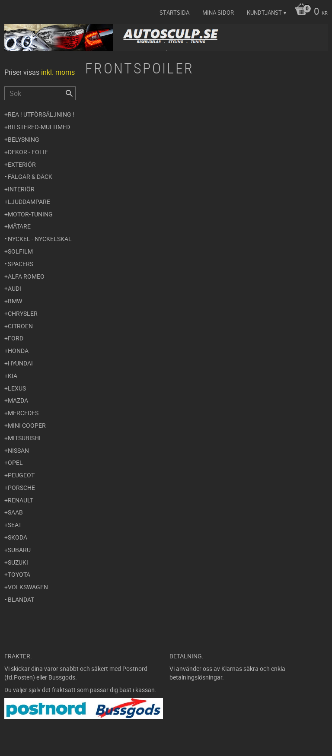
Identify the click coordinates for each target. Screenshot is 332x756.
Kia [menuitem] (12, 376)
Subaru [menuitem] (19, 550)
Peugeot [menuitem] (21, 475)
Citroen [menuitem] (20, 326)
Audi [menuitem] (14, 288)
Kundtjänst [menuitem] (264, 12)
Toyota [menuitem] (19, 574)
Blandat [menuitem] (21, 599)
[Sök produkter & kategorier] (40, 93)
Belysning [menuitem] (23, 139)
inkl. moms (58, 72)
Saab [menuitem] (15, 512)
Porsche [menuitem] (21, 487)
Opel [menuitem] (15, 462)
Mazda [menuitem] (18, 400)
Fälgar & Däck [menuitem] (30, 176)
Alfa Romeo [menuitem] (26, 276)
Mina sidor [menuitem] (218, 12)
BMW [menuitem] (15, 301)
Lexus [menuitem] (17, 388)
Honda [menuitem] (18, 350)
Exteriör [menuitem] (22, 164)
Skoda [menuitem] (17, 537)
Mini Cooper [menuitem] (27, 425)
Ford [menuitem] (15, 338)
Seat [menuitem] (15, 525)
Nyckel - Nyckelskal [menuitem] (40, 239)
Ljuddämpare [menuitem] (29, 201)
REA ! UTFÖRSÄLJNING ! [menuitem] (41, 114)
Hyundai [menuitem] (20, 363)
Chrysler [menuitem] (23, 313)
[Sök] (69, 93)
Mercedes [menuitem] (23, 413)
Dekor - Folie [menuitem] (28, 152)
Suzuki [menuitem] (18, 562)
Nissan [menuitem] (18, 450)
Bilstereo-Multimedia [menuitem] (42, 127)
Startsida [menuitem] (174, 12)
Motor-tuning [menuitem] (30, 214)
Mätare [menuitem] (19, 226)
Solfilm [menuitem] (20, 251)
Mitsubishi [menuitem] (24, 438)
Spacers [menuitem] (20, 264)
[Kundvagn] (309, 12)
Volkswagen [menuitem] (28, 587)
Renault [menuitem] (20, 500)
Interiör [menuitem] (21, 189)
